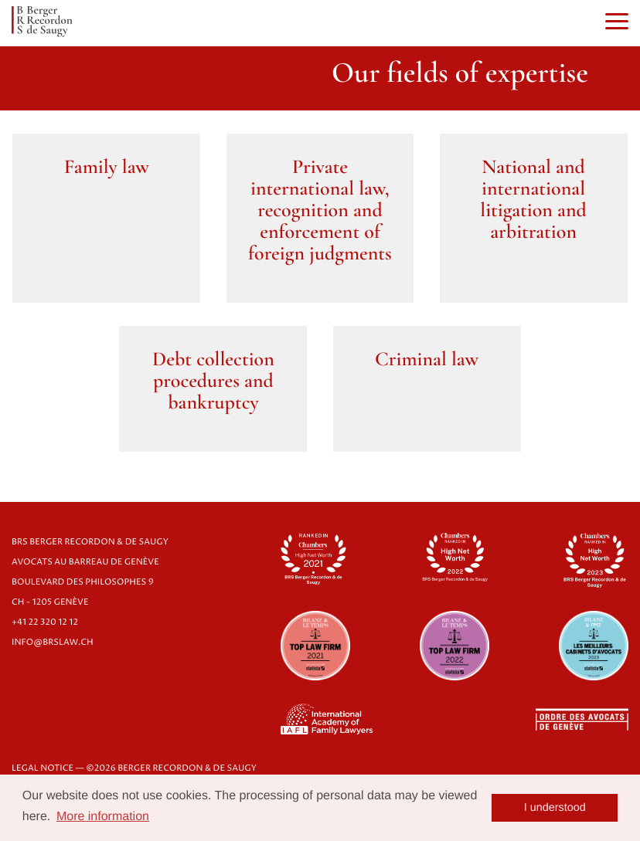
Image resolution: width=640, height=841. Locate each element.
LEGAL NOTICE (42, 769)
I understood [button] (555, 808)
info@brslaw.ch (53, 643)
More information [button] (102, 816)
